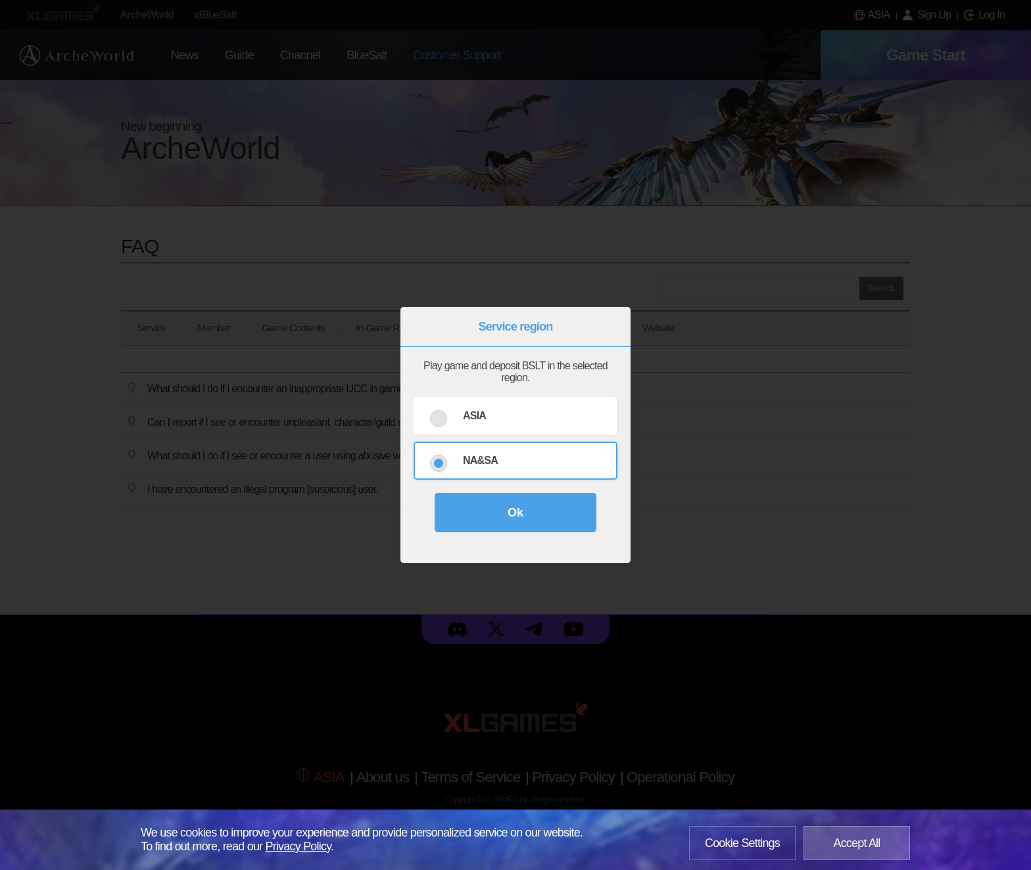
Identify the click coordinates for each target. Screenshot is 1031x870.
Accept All (856, 843)
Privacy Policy (298, 846)
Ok (515, 512)
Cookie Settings (742, 843)
